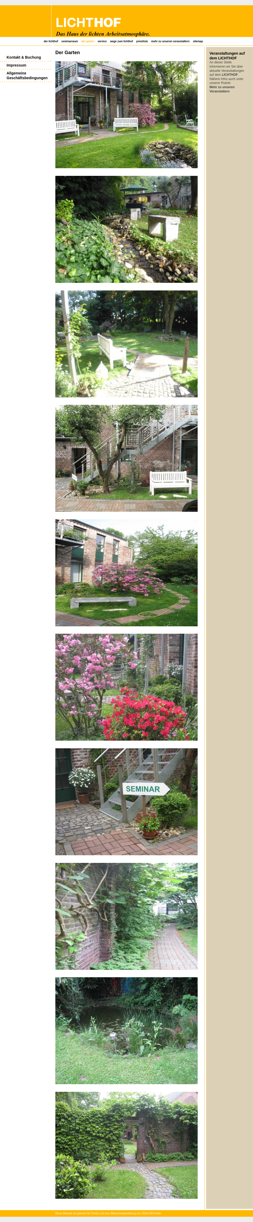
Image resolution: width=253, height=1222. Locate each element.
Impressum (16, 65)
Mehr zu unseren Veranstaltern (170, 41)
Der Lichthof (51, 41)
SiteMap (198, 41)
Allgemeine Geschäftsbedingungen (27, 75)
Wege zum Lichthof (121, 41)
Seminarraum (69, 41)
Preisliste (142, 41)
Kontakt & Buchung (24, 57)
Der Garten (87, 41)
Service (102, 41)
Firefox (95, 1213)
